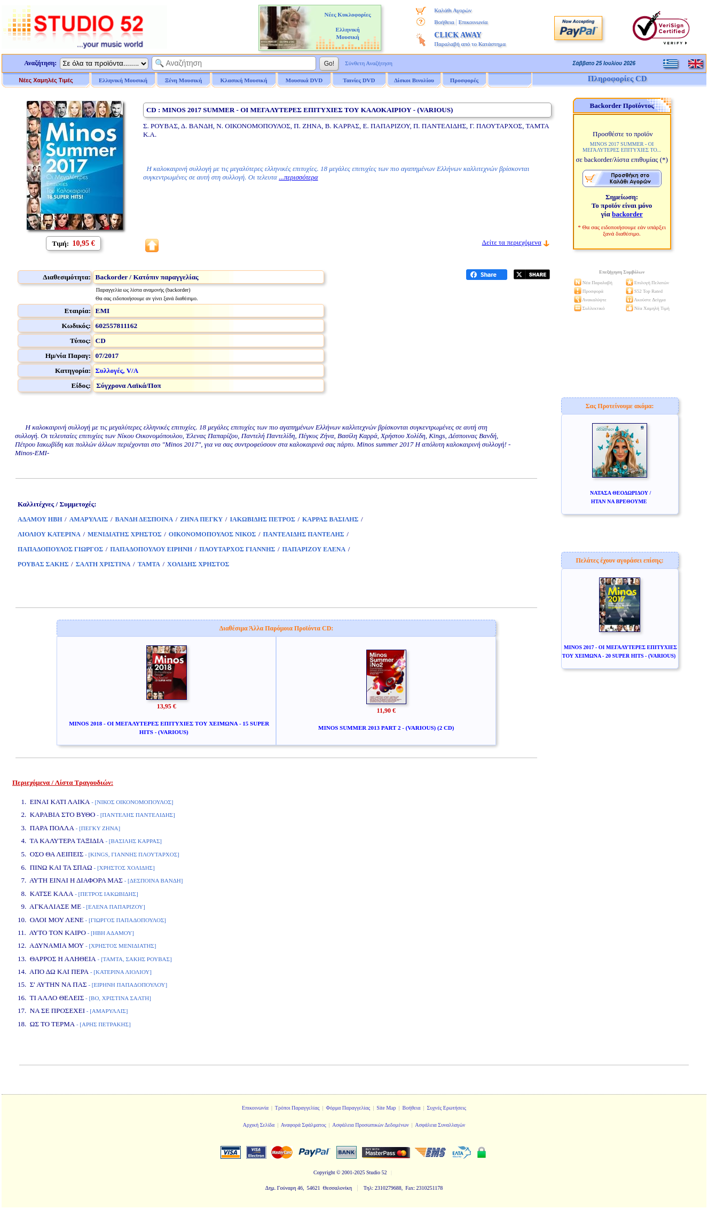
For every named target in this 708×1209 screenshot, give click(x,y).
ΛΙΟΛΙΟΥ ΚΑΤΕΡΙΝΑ (49, 534)
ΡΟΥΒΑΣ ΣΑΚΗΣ (43, 564)
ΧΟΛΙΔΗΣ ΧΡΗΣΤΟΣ (198, 564)
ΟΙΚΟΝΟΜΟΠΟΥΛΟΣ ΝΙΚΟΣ (212, 534)
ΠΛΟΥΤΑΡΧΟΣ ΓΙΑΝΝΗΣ (237, 549)
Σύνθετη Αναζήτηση (368, 63)
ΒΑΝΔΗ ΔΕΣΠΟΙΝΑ (144, 519)
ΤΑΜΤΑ (149, 564)
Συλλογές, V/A (117, 370)
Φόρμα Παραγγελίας (348, 1108)
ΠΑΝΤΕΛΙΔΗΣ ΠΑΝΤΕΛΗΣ (303, 534)
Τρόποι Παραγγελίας (297, 1108)
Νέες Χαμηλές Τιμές (46, 80)
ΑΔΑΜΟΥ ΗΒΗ (40, 519)
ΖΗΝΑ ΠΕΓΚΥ (201, 519)
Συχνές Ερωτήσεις (446, 1108)
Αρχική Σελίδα (259, 1125)
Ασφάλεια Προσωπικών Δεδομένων (370, 1125)
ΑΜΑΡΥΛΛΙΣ (88, 519)
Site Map (386, 1108)
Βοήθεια (444, 22)
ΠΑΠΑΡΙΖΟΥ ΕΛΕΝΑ (314, 549)
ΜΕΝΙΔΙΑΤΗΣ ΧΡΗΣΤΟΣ (125, 534)
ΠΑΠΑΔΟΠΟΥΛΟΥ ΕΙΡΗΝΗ (151, 549)
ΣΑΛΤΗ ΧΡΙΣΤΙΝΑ (103, 564)
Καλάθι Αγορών (452, 10)
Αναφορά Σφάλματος (303, 1125)
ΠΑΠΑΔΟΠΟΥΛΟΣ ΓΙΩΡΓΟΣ (60, 549)
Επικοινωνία (472, 22)
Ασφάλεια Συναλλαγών (440, 1125)
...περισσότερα (298, 177)
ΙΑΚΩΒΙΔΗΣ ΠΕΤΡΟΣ (262, 519)
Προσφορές (464, 80)
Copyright (324, 1172)
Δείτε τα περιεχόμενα (511, 242)
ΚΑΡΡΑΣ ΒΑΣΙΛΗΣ (330, 519)
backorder (627, 214)
